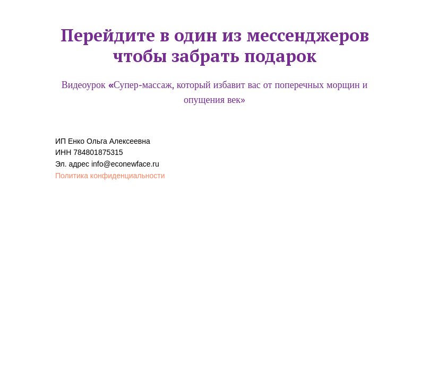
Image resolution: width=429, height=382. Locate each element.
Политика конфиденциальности (110, 175)
